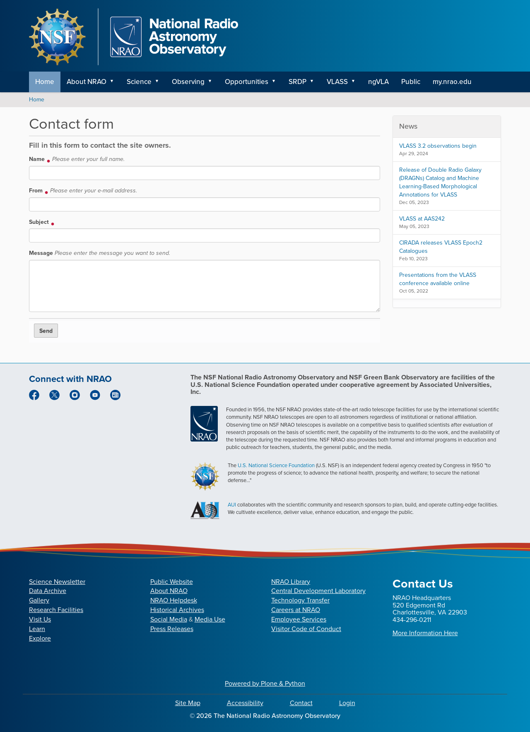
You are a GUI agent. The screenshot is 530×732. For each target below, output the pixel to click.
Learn (37, 629)
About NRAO (86, 82)
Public (410, 82)
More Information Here (425, 633)
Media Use (210, 619)
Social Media (168, 619)
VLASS (337, 82)
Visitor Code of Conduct (306, 629)
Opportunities (246, 82)
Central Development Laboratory (318, 590)
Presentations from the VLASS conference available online (437, 279)
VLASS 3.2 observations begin (438, 146)
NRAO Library (290, 581)
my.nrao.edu (452, 82)
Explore (40, 638)
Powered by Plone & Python (265, 683)
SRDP (297, 82)
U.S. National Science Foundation (276, 465)
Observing (188, 82)
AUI (232, 505)
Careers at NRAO (295, 609)
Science (139, 82)
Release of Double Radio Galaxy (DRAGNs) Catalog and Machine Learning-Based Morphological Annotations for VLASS (440, 182)
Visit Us (40, 619)
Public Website (171, 581)
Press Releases (171, 629)
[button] (114, 82)
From (83, 190)
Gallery (39, 600)
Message (99, 253)
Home (44, 82)
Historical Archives (177, 609)
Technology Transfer (300, 600)
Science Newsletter (57, 581)
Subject (42, 222)
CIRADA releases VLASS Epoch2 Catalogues (440, 246)
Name (77, 159)
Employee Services (298, 619)
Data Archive (47, 590)
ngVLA (378, 82)
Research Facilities (56, 609)
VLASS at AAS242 (422, 218)
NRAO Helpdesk (173, 600)
